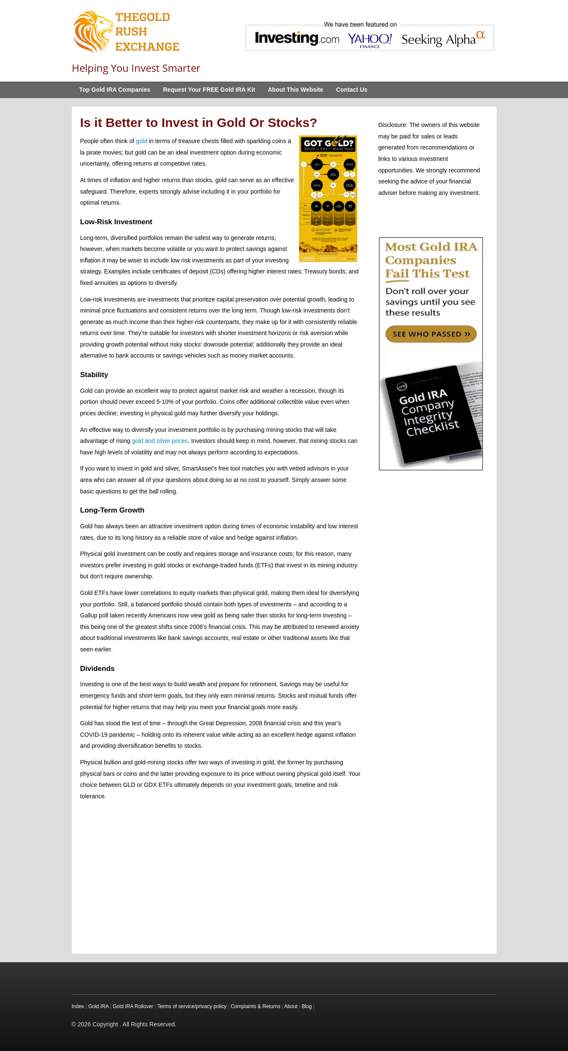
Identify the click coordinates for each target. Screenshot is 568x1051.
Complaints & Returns (255, 1006)
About (290, 1006)
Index (78, 1006)
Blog (307, 1006)
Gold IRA (98, 1006)
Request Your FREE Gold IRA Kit (209, 89)
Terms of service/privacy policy (191, 1006)
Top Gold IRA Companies (114, 89)
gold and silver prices (160, 440)
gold (141, 141)
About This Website (295, 89)
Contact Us (351, 89)
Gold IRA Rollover (133, 1006)
